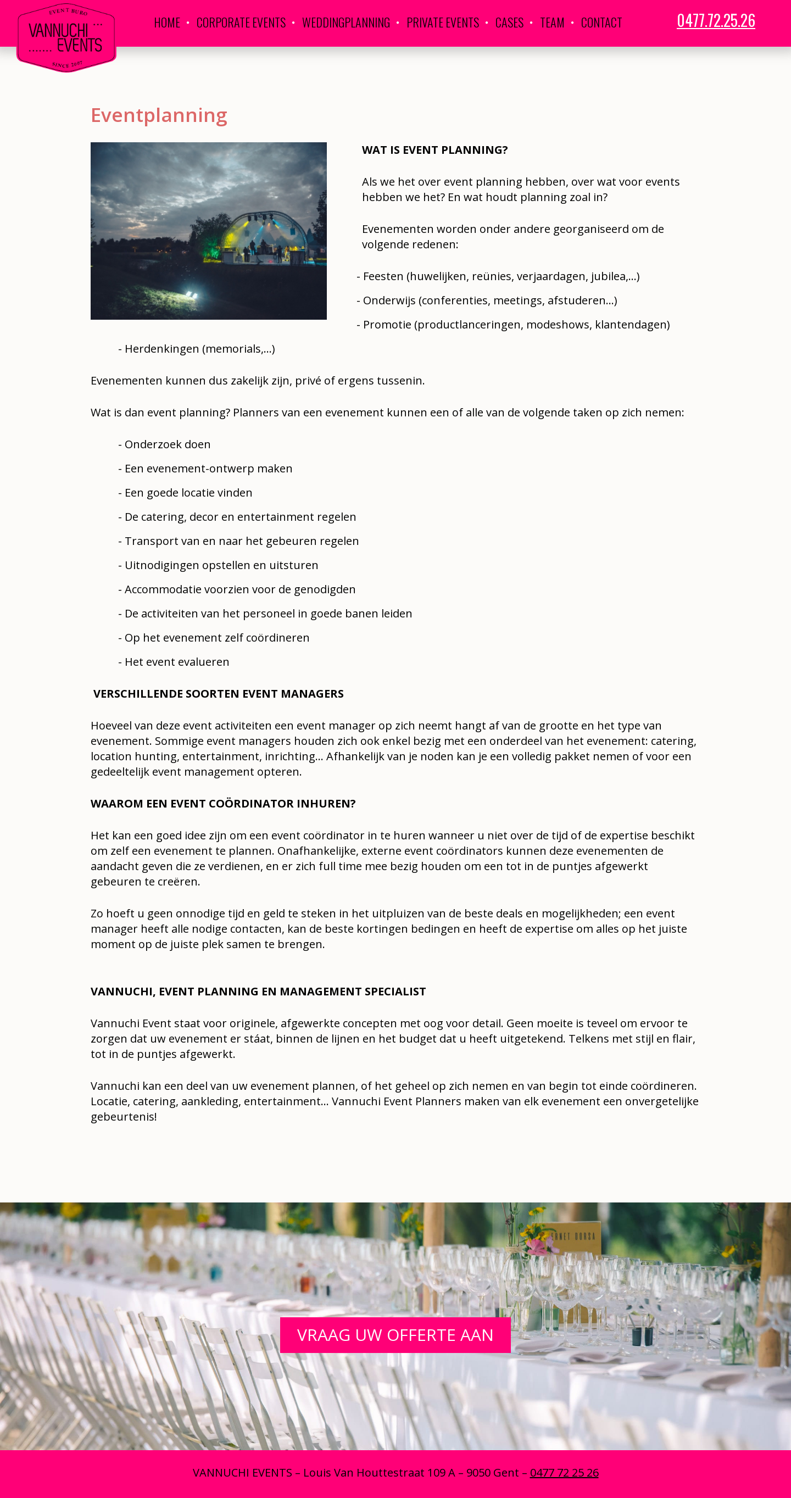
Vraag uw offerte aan (395, 1334)
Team (552, 22)
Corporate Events (241, 22)
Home (167, 22)
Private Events (442, 22)
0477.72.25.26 (716, 20)
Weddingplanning (346, 22)
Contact (601, 22)
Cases (509, 22)
